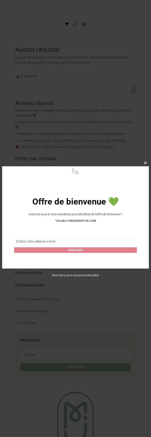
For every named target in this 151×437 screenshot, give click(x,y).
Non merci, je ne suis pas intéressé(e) (75, 275)
